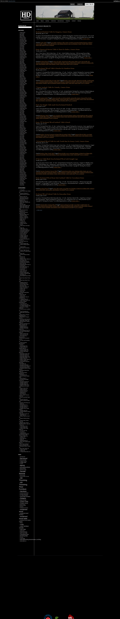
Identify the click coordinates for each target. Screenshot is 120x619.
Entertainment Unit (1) (24, 261)
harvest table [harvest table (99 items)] (22, 475)
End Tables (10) (23, 260)
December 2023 (23, 40)
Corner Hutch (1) (23, 233)
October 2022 (23, 55)
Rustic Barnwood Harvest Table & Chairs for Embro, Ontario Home (58, 49)
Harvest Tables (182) (24, 284)
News (72, 4)
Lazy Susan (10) (23, 303)
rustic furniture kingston (62, 44)
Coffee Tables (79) (23, 228)
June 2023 (22, 46)
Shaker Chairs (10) (24, 388)
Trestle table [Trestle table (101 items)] (22, 538)
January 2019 (23, 103)
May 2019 (22, 100)
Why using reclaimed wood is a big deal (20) (24, 444)
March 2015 (22, 146)
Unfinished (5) (23, 432)
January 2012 (23, 182)
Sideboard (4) (23, 392)
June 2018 (22, 111)
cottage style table (57, 61)
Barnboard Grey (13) (24, 197)
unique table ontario (40, 45)
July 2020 (22, 85)
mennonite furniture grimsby (52, 99)
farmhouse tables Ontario (80, 171)
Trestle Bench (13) (24, 426)
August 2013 (22, 167)
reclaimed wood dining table (86, 63)
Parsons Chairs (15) (24, 349)
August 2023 (22, 44)
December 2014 (23, 149)
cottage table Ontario (58, 188)
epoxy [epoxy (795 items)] (22, 465)
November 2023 (23, 41)
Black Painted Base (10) (25, 205)
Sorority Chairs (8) (23, 399)
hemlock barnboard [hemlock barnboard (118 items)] (24, 492)
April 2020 (22, 89)
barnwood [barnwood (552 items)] (23, 458)
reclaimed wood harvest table (86, 172)
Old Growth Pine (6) (24, 334)
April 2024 (22, 35)
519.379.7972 (12, 1)
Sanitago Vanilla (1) (24, 382)
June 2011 (22, 185)
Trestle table (71, 83)
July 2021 (22, 72)
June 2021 (22, 73)
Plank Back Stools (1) (24, 354)
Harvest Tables (53, 171)
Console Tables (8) (24, 232)
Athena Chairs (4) (23, 196)
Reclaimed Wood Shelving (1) (23, 373)
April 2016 (22, 138)
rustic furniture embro (44, 64)
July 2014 (22, 154)
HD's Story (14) (23, 285)
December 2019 (23, 92)
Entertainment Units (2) (24, 262)
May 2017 (22, 124)
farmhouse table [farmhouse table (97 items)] (23, 469)
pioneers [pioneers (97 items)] (21, 506)
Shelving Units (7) (23, 391)
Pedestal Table (56, 206)
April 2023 (22, 49)
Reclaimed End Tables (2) (25, 365)
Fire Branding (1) (23, 267)
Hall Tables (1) (23, 274)
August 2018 (22, 109)
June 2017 (22, 123)
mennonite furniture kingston (80, 42)
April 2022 (22, 62)
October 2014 (23, 151)
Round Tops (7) (23, 378)
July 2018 (22, 110)
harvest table (84, 61)
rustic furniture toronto (87, 136)
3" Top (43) (22, 189)
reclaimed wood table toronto (75, 136)
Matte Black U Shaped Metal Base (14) (24, 315)
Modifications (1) (23, 325)
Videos (79, 4)
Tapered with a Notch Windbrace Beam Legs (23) (24, 423)
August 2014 (22, 153)
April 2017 (22, 125)
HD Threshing (25, 15)
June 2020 (22, 86)
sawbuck (59, 100)
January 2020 (23, 91)
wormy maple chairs (64, 64)
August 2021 (22, 71)
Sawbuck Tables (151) (24, 384)
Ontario (67, 63)
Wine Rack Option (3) (24, 448)
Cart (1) (21, 224)
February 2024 (23, 37)
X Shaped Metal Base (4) (25, 451)
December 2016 (23, 130)
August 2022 (22, 57)
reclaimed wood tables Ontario (76, 99)
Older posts (39, 29)
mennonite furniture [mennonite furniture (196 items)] (25, 496)
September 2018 (23, 108)
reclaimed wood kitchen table (66, 206)
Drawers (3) (22, 256)
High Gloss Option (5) (24, 286)
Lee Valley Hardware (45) (25, 305)
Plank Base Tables (44, 115)
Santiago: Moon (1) (24, 383)
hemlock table (42, 99)
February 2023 (23, 51)
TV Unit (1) (22, 431)
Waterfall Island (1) (24, 440)
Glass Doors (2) (23, 271)
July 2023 (22, 45)
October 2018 (23, 107)
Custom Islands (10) (24, 243)
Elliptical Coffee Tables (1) (25, 258)
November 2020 (23, 81)
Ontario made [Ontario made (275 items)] (24, 501)
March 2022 (22, 63)
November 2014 (23, 150)
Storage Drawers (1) (24, 406)
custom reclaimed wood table (67, 205)
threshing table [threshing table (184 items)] (24, 535)
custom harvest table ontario (68, 61)
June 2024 (22, 33)
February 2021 (23, 78)
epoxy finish (53, 42)
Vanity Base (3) (23, 438)
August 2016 (22, 133)
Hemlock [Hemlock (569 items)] (23, 491)
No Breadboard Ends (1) (25, 330)
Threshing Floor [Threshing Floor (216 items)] (24, 534)
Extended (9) (22, 265)
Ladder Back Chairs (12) (25, 300)
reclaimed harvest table (75, 63)
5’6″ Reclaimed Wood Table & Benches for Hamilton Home (55, 68)
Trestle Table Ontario (87, 44)
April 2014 (22, 158)
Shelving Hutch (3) (24, 390)
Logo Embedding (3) (24, 311)
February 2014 (23, 160)
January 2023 (23, 52)
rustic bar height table (72, 117)
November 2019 (23, 93)
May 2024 (22, 34)
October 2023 (23, 42)
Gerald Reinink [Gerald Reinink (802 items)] (22, 472)
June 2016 (22, 136)
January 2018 (23, 117)
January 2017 (23, 129)
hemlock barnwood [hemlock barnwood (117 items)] (24, 494)
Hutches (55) (22, 290)
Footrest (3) (22, 269)
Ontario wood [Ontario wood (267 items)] (24, 503)
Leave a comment (50, 45)
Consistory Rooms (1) (24, 231)
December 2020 (23, 80)
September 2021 (23, 70)
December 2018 (23, 104)
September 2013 (23, 166)
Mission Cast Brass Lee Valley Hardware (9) (24, 324)
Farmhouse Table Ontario (63, 42)
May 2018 (22, 112)
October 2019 (23, 94)
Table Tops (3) (23, 414)
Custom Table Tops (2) (24, 250)
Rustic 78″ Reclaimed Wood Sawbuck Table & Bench (53, 122)
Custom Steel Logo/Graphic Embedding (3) (24, 248)
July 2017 (22, 122)
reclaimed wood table (41, 155)
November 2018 (23, 105)
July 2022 (22, 59)
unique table (77, 83)
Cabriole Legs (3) (23, 223)
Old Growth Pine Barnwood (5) (23, 336)
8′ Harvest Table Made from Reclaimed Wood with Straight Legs (57, 159)
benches (66, 80)
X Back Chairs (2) (23, 449)
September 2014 (23, 152)
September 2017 (23, 121)
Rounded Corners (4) (24, 381)
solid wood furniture (44, 118)
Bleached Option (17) (24, 214)
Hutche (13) (22, 289)
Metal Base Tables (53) (24, 320)
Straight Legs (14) (23, 410)
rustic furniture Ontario (54, 64)
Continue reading (86, 38)
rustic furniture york (40, 137)
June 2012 (22, 181)
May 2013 (22, 169)
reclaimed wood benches (59, 82)
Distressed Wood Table (86, 98)
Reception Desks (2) (24, 364)
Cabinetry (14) (23, 222)
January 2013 (23, 173)
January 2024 (23, 39)
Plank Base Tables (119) (25, 357)
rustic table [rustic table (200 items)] (23, 529)
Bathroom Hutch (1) (24, 201)
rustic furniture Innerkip (41, 174)
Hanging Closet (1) (24, 282)
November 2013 (23, 163)
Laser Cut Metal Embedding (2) (22, 302)
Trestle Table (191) (24, 427)
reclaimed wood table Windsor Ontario (55, 117)
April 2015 (22, 144)
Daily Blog (90, 4)
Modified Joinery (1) (24, 326)
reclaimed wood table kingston (50, 44)
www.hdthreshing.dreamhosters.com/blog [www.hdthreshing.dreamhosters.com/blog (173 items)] (30, 539)
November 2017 (23, 119)
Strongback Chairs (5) (24, 413)
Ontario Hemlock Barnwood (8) (23, 343)
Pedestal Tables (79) (24, 350)
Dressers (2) (22, 257)
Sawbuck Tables (44, 98)
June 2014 (22, 156)
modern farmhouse (61, 172)
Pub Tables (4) (23, 363)
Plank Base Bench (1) (24, 355)
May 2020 (22, 88)
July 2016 (22, 134)
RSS (24, 551)
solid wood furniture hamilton (54, 83)
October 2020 (23, 82)
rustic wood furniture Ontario (75, 44)
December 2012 (23, 174)
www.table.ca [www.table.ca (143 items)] (23, 541)
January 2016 (23, 141)
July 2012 (22, 180)
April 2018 (22, 113)
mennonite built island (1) (25, 319)
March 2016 (22, 139)
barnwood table (62, 153)
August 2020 (22, 84)
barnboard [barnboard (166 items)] (22, 456)
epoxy (79, 61)
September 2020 (23, 83)
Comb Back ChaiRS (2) (25, 230)
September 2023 (23, 43)
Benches (42, 80)
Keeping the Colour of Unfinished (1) (24, 297)
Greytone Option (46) (24, 272)
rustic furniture (42, 100)
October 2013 (23, 164)
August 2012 (22, 179)
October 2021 (23, 69)
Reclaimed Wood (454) (24, 367)
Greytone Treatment (49, 134)
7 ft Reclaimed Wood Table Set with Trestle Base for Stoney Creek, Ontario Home (62, 141)
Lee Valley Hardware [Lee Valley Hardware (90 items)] (24, 495)
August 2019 (22, 97)
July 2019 (22, 98)
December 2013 (23, 162)
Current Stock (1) (23, 237)
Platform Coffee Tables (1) (25, 359)
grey (90, 171)
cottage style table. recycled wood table (61, 98)
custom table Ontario (75, 98)
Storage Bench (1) (23, 404)
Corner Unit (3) (23, 234)
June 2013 (22, 168)
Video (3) (22, 439)
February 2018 (23, 115)
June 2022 (22, 60)
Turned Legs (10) (23, 430)
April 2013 (22, 170)
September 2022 (23, 56)
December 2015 (23, 142)
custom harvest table (66, 171)
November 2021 (23, 68)
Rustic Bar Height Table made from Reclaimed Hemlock (54, 105)
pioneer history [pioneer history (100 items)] (23, 505)
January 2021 (23, 79)
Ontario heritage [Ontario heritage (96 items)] (23, 500)
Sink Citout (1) (23, 393)
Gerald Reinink (83, 205)
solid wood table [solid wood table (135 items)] (23, 533)
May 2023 (22, 48)
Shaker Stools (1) (23, 389)
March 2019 (22, 102)
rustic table (80, 117)
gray (88, 171)
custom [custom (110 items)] (21, 463)
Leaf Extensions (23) (24, 304)
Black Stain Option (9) (24, 206)
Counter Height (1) (24, 236)
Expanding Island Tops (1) (25, 264)
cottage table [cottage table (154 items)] (23, 462)
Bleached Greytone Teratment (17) (23, 210)
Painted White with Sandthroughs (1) (23, 347)
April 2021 (22, 75)
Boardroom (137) (23, 215)
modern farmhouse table (59, 63)
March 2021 (22, 76)
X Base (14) (22, 450)
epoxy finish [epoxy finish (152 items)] (23, 468)
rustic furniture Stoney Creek (66, 155)
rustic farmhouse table (87, 82)
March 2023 (22, 50)
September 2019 (23, 95)
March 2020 (22, 90)
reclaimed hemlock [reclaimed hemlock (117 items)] (24, 507)
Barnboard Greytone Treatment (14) (23, 199)
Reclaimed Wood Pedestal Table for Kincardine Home (53, 194)
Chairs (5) (22, 227)
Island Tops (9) (23, 294)
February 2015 (23, 147)
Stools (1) (22, 403)
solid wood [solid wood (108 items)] (22, 530)
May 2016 (22, 137)
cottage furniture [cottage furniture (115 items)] (23, 461)
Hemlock (71, 42)
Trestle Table (43, 42)
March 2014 (22, 159)
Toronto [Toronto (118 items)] (21, 537)
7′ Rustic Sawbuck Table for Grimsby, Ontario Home (53, 87)
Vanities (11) (22, 437)
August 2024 (22, 32)
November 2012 (23, 176)
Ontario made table (64, 99)
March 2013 (22, 171)
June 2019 (22, 99)
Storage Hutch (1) (23, 407)
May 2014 (22, 157)
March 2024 (22, 36)
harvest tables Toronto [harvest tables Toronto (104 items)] (24, 476)
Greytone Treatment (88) (25, 273)
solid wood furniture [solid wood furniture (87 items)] (23, 531)
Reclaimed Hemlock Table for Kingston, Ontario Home (54, 32)
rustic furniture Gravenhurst (59, 190)
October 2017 (23, 120)
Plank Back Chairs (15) (24, 353)
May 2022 (22, 61)
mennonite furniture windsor (69, 115)
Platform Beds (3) (23, 358)
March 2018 (22, 114)
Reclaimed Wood (44, 61)
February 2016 (23, 140)
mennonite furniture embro (47, 63)
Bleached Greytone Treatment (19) (23, 213)
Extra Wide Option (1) (24, 266)
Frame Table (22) (23, 270)
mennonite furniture (74, 153)
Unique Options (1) (24, 436)
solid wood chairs (61, 174)
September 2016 (23, 132)
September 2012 (23, 178)
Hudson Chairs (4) (23, 287)
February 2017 (23, 128)
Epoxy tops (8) (23, 263)
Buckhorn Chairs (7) (24, 217)
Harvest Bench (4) (23, 283)
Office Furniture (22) (24, 333)
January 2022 (23, 65)
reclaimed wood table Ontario (72, 82)
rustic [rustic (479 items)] (22, 524)
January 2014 (23, 161)
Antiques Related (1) (24, 193)
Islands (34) (22, 295)
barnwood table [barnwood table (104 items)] (23, 459)
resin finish (48, 207)
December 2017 (23, 118)
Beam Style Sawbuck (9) (25, 202)
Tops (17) (22, 424)
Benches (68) (22, 204)
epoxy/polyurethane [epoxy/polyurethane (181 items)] (25, 467)
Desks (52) (22, 253)
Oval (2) (21, 344)
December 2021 (23, 66)
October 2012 (23, 177)
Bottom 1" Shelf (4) (24, 216)
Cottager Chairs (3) (24, 235)
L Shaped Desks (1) (24, 299)
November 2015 (23, 143)
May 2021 (22, 74)
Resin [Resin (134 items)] (21, 522)
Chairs (46, 153)
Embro (76, 61)
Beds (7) (22, 203)
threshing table (64, 83)
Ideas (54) (22, 291)
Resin (37, 64)
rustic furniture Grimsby (51, 100)
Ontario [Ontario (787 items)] (23, 498)
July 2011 (22, 183)
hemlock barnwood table (46, 206)
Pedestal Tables (43, 205)
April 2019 (22, 101)
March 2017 (22, 127)
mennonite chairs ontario (41, 172)
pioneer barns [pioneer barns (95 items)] (22, 504)
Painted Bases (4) (23, 345)
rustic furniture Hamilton (41, 83)
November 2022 (23, 54)
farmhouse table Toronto (41, 136)
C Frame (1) (22, 221)
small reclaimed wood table (67, 207)
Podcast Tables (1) (24, 360)
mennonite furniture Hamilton (46, 82)
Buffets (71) (22, 220)
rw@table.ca (117, 1)
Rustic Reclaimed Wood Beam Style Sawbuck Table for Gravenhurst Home (60, 178)
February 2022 (23, 64)
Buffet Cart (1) (23, 218)
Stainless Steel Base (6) (25, 402)
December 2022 (23, 53)
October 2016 (23, 131)
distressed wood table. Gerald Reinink (85, 80)
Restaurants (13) (23, 374)
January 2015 (23, 148)
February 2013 (23, 172)
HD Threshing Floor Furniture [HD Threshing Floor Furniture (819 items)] (23, 485)
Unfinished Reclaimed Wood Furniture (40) (24, 434)
